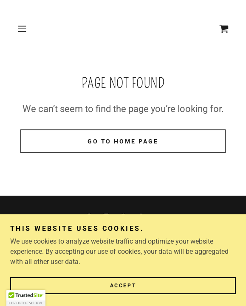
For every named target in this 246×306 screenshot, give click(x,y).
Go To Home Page (123, 141)
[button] (30, 28)
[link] (223, 28)
